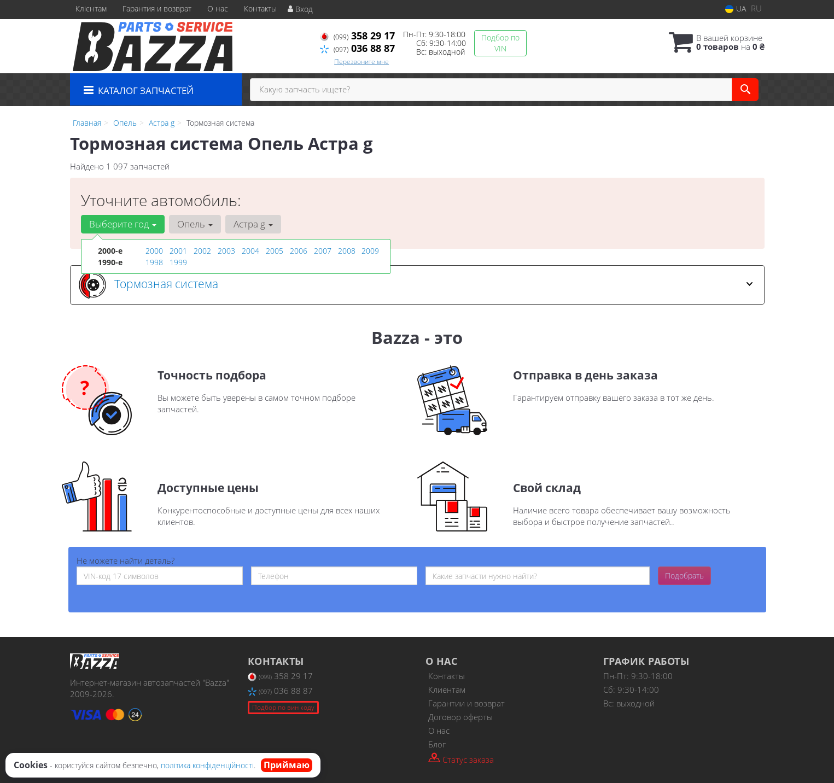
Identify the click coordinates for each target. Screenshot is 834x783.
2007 (322, 251)
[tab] (417, 285)
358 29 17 (357, 35)
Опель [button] (195, 224)
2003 (226, 251)
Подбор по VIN (500, 43)
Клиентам (446, 689)
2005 (274, 251)
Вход (300, 9)
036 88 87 (357, 48)
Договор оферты (460, 716)
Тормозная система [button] (416, 285)
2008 (346, 251)
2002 (202, 251)
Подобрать (684, 575)
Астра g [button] (253, 224)
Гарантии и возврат (466, 703)
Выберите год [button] (122, 224)
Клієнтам (91, 8)
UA (735, 8)
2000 (154, 251)
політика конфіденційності (207, 765)
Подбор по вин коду (283, 707)
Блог (437, 744)
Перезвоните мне (361, 61)
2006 (298, 251)
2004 (250, 251)
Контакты (260, 8)
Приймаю (287, 765)
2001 (178, 251)
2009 (370, 251)
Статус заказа (461, 758)
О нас (217, 8)
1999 (178, 262)
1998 (154, 262)
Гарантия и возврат (157, 8)
